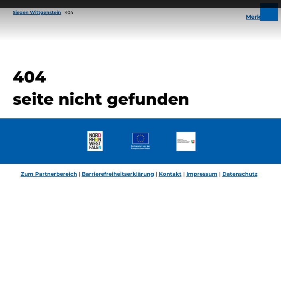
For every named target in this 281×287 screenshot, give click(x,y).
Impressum (202, 174)
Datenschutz (239, 174)
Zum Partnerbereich (49, 174)
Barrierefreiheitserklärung (118, 174)
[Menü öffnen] (269, 12)
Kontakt (170, 174)
